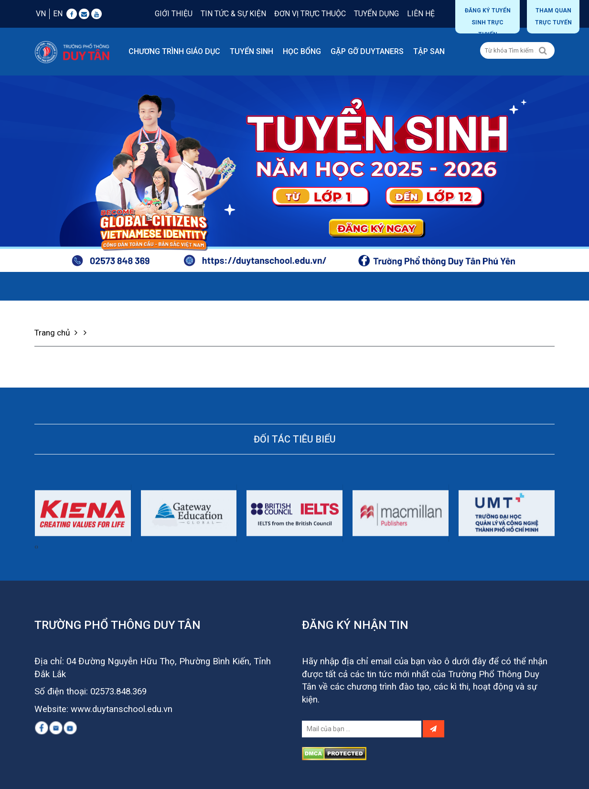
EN (58, 13)
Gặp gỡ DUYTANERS (367, 51)
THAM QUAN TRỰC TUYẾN (553, 16)
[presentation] (35, 581)
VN (41, 13)
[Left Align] (542, 51)
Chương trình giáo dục (174, 51)
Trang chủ (57, 332)
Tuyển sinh (251, 51)
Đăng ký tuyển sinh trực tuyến (488, 20)
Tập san (429, 51)
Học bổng (302, 51)
